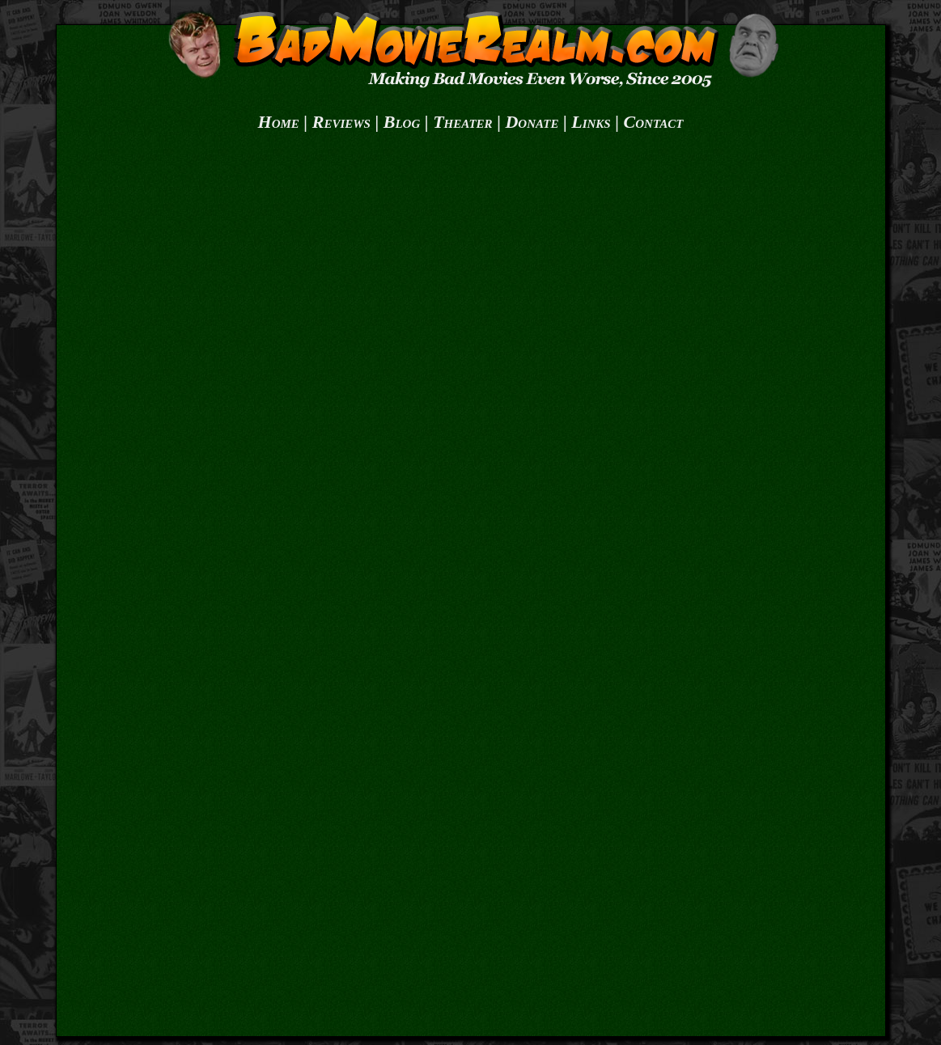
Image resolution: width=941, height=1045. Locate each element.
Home (278, 122)
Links (590, 122)
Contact (654, 122)
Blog (402, 122)
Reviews (341, 122)
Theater (462, 122)
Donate (531, 122)
